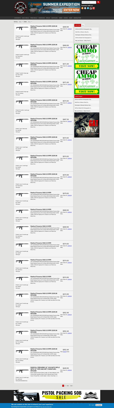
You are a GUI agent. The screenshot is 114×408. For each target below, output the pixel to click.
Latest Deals (78, 25)
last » (71, 385)
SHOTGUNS (54, 18)
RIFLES (48, 18)
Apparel (64, 351)
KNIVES (66, 18)
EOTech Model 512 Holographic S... (83, 37)
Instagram (91, 8)
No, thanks (98, 405)
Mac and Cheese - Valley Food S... (83, 40)
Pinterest (93, 8)
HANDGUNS (42, 18)
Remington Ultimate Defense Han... (83, 34)
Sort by (16, 21)
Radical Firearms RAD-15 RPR (41, 192)
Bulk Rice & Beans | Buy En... (82, 32)
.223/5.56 (69, 28)
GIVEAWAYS (17, 18)
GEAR (70, 18)
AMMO (60, 18)
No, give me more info (45, 406)
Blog (83, 25)
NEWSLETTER (77, 18)
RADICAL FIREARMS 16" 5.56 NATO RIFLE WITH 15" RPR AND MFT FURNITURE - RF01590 (45, 369)
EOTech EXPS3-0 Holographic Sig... (83, 29)
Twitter (88, 8)
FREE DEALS (33, 18)
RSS (82, 8)
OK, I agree (91, 405)
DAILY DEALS (25, 18)
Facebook (85, 8)
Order (25, 21)
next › (68, 385)
